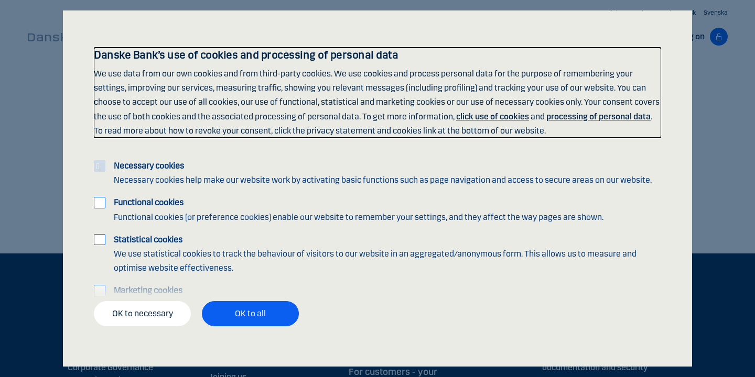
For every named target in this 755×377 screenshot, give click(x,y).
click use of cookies (492, 116)
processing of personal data (598, 116)
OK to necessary (142, 313)
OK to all (250, 313)
